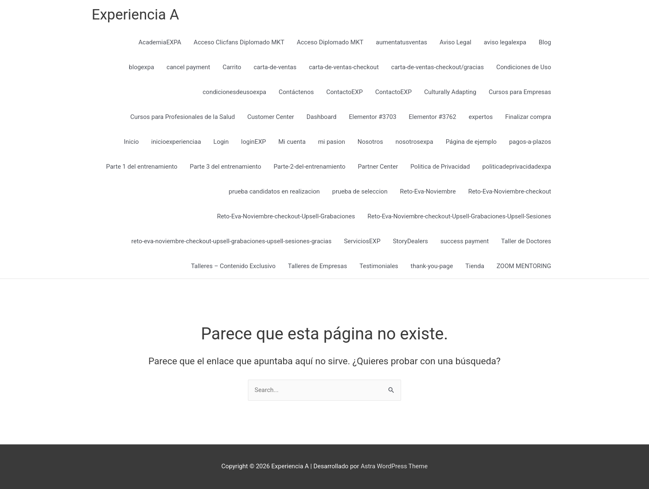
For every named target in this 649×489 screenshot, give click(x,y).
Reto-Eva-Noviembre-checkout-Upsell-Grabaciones (286, 216)
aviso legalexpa (505, 42)
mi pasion (331, 141)
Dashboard (321, 117)
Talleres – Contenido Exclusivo (233, 266)
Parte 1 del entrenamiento (141, 166)
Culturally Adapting (450, 92)
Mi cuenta (292, 141)
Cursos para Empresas (520, 92)
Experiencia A (135, 14)
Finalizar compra (528, 117)
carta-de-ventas (275, 67)
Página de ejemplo (471, 141)
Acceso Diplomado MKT (330, 42)
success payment (464, 241)
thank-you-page (432, 266)
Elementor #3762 (433, 117)
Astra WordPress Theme (394, 466)
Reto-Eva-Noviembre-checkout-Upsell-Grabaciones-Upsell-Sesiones (459, 216)
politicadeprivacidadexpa (516, 166)
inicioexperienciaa (176, 141)
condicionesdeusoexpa (234, 92)
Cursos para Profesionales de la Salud (182, 117)
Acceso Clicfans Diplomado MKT (239, 42)
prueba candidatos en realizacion (274, 191)
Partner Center (378, 166)
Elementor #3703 (373, 117)
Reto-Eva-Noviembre (428, 191)
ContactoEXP (344, 92)
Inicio (131, 141)
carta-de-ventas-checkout (344, 67)
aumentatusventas (401, 42)
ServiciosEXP (362, 241)
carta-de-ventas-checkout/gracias (437, 67)
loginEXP (253, 141)
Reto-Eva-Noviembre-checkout (509, 191)
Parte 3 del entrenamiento (225, 166)
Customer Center (270, 117)
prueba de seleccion (360, 191)
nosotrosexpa (414, 141)
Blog (545, 42)
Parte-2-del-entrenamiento (310, 166)
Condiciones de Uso (523, 67)
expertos (481, 117)
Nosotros (370, 141)
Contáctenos (296, 92)
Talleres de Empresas (317, 266)
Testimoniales (378, 266)
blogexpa (141, 67)
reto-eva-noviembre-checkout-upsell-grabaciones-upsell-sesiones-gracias (231, 241)
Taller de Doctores (526, 241)
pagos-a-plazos (530, 141)
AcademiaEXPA (160, 42)
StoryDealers (410, 241)
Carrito (232, 67)
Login (221, 141)
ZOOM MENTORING (524, 266)
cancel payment (188, 67)
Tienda (474, 266)
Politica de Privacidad (440, 166)
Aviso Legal (455, 42)
